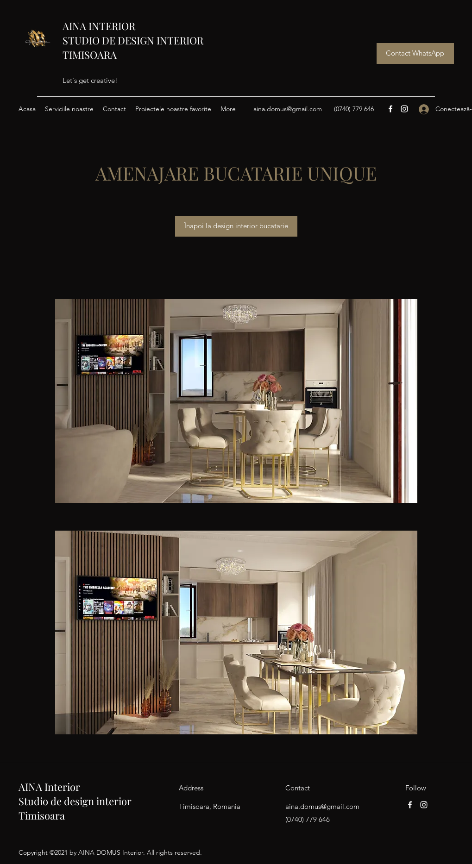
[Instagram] (404, 108)
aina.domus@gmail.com (287, 109)
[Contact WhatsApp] (415, 53)
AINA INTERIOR (99, 26)
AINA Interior (49, 787)
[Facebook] (390, 108)
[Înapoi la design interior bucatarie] (236, 226)
